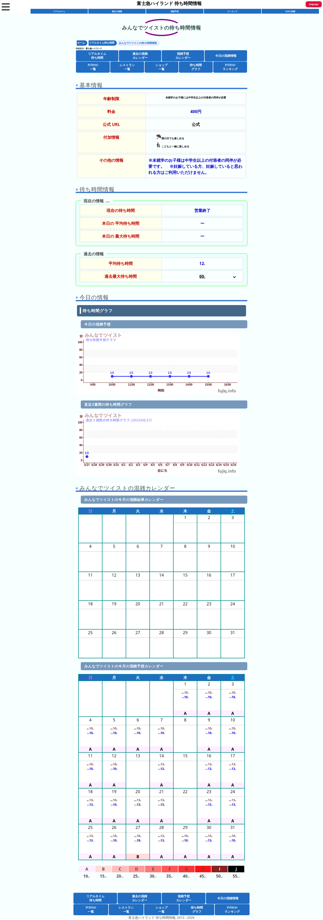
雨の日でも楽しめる (170, 137)
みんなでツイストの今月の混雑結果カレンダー (124, 499)
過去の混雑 (117, 11)
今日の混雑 (290, 11)
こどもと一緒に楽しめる (173, 145)
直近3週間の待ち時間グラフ (108, 404)
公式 (196, 124)
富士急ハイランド (94, 48)
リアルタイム (59, 11)
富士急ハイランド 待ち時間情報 (169, 3)
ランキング (232, 11)
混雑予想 (175, 11)
